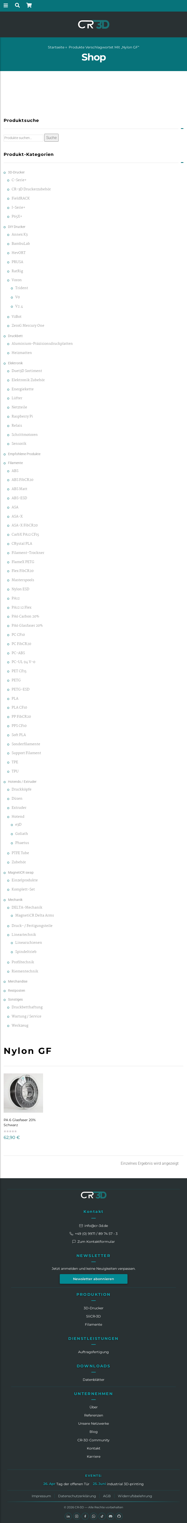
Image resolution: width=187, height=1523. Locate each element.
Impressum (41, 1496)
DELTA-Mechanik (27, 908)
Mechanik (15, 900)
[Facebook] (85, 1516)
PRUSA (17, 262)
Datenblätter (94, 1379)
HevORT (19, 253)
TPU (15, 771)
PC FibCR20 (21, 644)
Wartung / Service (26, 1016)
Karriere (93, 1456)
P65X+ (17, 216)
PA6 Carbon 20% (25, 616)
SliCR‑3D (93, 1316)
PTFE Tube (20, 853)
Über (94, 1407)
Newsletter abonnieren (93, 1279)
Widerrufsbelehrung (135, 1496)
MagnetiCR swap (21, 872)
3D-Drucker (16, 172)
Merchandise (17, 981)
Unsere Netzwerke (93, 1423)
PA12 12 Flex (21, 608)
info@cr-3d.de (93, 1226)
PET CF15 (19, 671)
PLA (15, 699)
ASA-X (17, 516)
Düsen (17, 799)
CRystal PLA (22, 544)
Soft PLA (19, 735)
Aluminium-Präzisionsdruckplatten (42, 344)
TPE (15, 762)
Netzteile (19, 407)
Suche (51, 137)
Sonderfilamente (26, 744)
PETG (16, 680)
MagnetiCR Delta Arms (34, 915)
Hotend (18, 817)
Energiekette (23, 389)
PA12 (16, 598)
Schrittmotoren (25, 435)
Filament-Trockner (28, 553)
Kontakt (93, 1211)
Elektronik (15, 363)
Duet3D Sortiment (27, 371)
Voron (17, 280)
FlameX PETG (23, 562)
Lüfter (17, 398)
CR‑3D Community (93, 1440)
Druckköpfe (21, 789)
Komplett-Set (23, 889)
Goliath (21, 834)
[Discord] (110, 1516)
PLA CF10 (19, 708)
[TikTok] (102, 1516)
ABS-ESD (19, 498)
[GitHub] (119, 1516)
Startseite (56, 47)
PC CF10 (18, 635)
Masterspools (23, 580)
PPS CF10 (19, 726)
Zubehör (19, 862)
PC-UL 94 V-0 (23, 662)
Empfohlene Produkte (24, 454)
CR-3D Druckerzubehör (31, 189)
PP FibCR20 (21, 717)
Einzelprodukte (25, 880)
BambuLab (21, 244)
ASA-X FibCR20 (25, 525)
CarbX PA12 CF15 (25, 535)
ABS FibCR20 (22, 480)
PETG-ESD (21, 689)
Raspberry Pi (22, 416)
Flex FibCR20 (23, 571)
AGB (107, 1496)
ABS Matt (19, 489)
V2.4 (19, 306)
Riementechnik (25, 971)
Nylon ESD (20, 589)
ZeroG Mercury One (28, 326)
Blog (94, 1432)
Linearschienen (28, 943)
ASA (15, 507)
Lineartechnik (24, 935)
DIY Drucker (16, 227)
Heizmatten (22, 353)
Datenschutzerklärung (77, 1496)
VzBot (17, 317)
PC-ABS (18, 653)
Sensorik (19, 444)
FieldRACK (21, 198)
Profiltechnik (23, 962)
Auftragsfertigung (93, 1352)
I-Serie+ (18, 208)
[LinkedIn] (68, 1516)
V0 (17, 297)
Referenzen (93, 1415)
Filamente (15, 463)
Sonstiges (15, 999)
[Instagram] (76, 1516)
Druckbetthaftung (27, 1007)
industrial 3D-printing (125, 1484)
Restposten (16, 990)
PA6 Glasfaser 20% (27, 626)
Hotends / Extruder (22, 782)
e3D (18, 825)
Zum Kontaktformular (93, 1241)
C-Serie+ (19, 180)
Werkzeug (20, 1026)
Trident (21, 288)
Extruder (19, 808)
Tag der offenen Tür (73, 1484)
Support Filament (26, 753)
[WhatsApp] (93, 1516)
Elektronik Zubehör (28, 380)
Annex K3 (20, 235)
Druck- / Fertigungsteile (32, 926)
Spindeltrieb (26, 952)
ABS (15, 471)
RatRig (17, 271)
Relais (17, 426)
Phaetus (22, 843)
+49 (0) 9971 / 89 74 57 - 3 (93, 1233)
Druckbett (15, 336)
